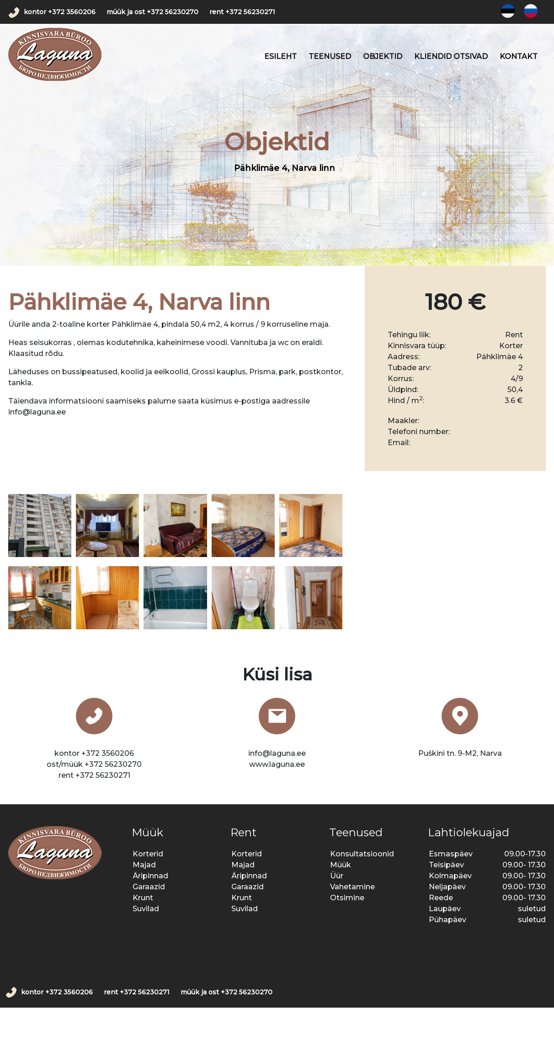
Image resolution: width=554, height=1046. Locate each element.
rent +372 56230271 (242, 12)
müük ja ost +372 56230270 (152, 12)
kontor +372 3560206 (60, 12)
